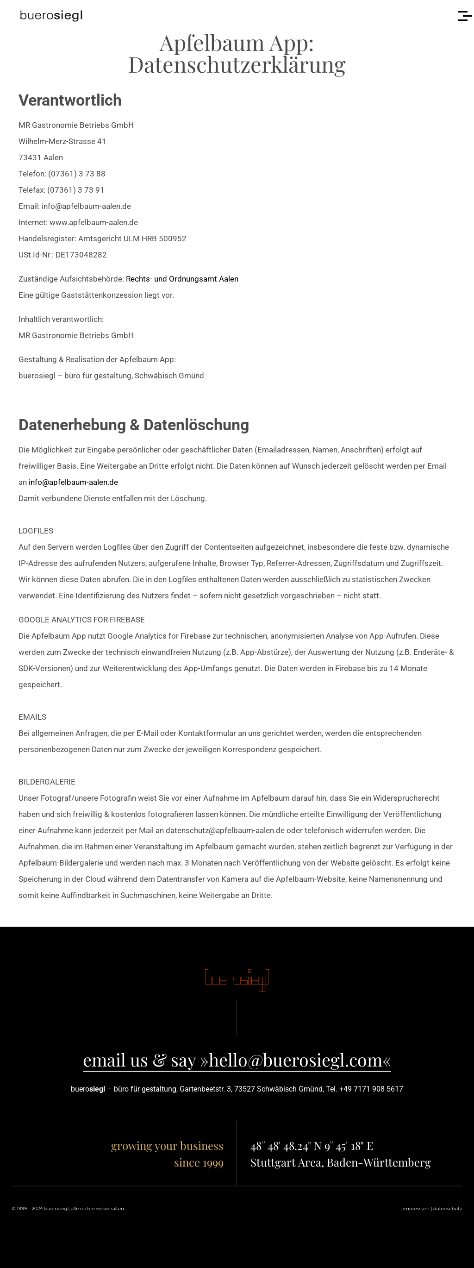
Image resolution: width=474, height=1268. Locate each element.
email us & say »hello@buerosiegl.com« (237, 1059)
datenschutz (447, 1208)
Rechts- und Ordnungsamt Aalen (182, 278)
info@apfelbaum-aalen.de (73, 482)
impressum (416, 1208)
